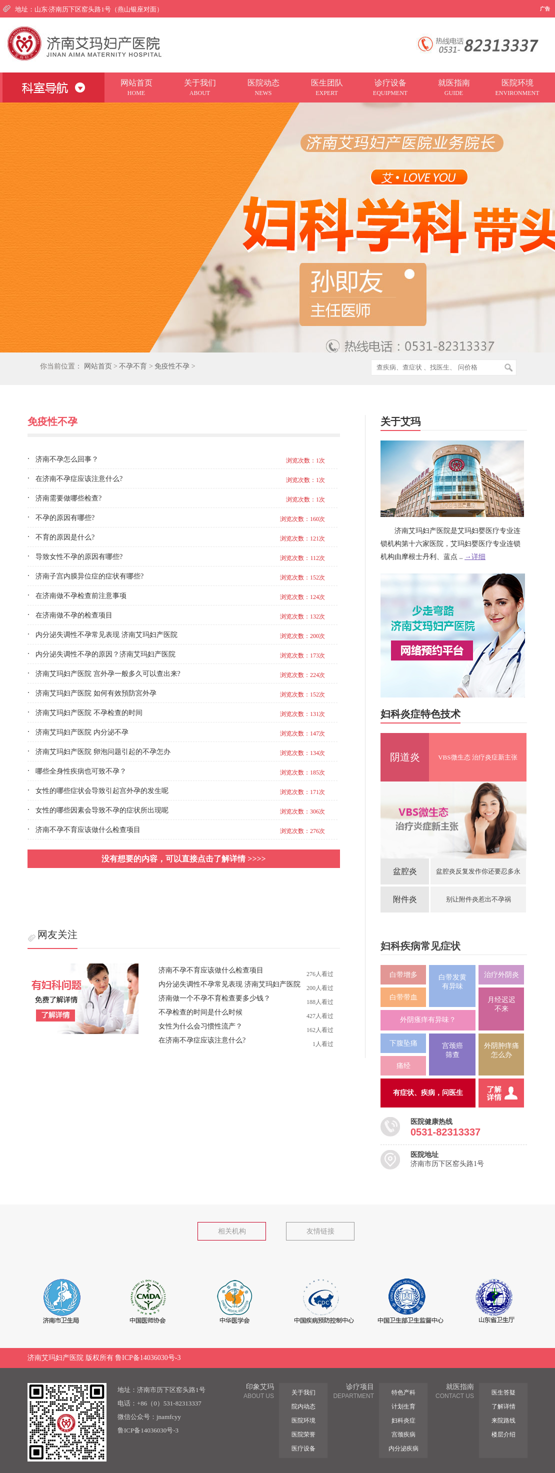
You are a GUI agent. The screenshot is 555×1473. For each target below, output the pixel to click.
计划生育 (404, 1406)
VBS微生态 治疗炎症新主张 (478, 757)
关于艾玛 (400, 421)
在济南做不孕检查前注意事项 (81, 596)
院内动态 (304, 1406)
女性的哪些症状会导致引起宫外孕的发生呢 (102, 790)
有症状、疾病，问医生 (428, 1092)
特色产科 (404, 1392)
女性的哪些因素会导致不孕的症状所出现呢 (102, 810)
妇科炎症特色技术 (420, 714)
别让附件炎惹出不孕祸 (478, 899)
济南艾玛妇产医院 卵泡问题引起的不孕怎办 (103, 752)
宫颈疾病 (404, 1434)
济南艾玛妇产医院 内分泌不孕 (82, 732)
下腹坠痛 (404, 1043)
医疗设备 (304, 1448)
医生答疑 (504, 1392)
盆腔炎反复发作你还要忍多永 (478, 871)
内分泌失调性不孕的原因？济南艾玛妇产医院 (106, 654)
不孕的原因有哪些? (65, 518)
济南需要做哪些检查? (69, 498)
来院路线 (504, 1420)
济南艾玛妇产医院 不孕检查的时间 (89, 712)
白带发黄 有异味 (452, 982)
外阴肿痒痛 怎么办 (501, 1050)
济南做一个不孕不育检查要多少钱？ (214, 998)
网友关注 (58, 934)
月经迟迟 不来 (502, 1004)
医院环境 (304, 1420)
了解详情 (504, 1406)
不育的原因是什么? (65, 537)
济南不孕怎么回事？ (67, 459)
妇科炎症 (404, 1420)
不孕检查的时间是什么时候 (200, 1012)
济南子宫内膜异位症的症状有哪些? (90, 576)
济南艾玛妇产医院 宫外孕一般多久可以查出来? (108, 674)
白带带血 (404, 997)
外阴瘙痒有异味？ (428, 1020)
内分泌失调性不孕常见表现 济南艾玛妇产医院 (107, 634)
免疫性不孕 (172, 366)
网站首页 (98, 366)
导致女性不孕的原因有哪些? (79, 556)
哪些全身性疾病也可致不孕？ (81, 771)
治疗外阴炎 (501, 974)
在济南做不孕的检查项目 (74, 615)
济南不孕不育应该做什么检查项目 (88, 830)
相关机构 (232, 1231)
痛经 (403, 1066)
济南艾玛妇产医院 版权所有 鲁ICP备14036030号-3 (104, 1358)
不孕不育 (133, 366)
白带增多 (404, 974)
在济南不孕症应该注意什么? (79, 478)
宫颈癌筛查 (452, 1050)
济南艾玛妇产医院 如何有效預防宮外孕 (96, 693)
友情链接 (320, 1231)
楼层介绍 (504, 1434)
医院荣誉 (304, 1434)
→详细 (475, 556)
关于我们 (304, 1392)
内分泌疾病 (403, 1448)
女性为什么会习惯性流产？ (200, 1026)
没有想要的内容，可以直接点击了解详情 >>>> (184, 858)
